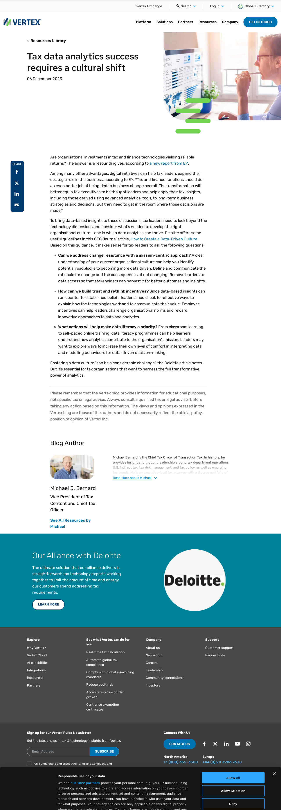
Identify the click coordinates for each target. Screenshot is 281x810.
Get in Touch (260, 22)
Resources (207, 22)
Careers (152, 663)
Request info (215, 655)
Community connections (165, 678)
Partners (185, 22)
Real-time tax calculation (105, 652)
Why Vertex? (36, 648)
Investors (153, 685)
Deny (233, 768)
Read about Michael (135, 478)
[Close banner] (274, 738)
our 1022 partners (85, 747)
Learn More (48, 604)
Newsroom (154, 655)
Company (230, 22)
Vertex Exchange (149, 6)
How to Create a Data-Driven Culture (164, 239)
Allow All (233, 742)
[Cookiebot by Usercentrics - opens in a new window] (28, 801)
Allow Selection (233, 755)
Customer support (219, 648)
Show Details (230, 801)
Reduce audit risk (99, 685)
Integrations (36, 670)
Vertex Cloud (37, 655)
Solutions (165, 22)
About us (153, 648)
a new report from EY (169, 163)
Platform (143, 22)
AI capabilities (38, 663)
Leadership (154, 670)
